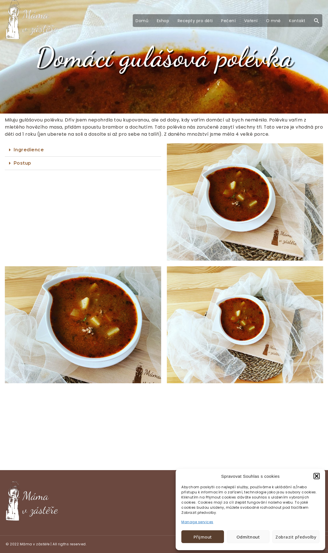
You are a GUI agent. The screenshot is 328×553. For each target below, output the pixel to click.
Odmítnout (248, 537)
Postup (22, 163)
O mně (273, 21)
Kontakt (297, 21)
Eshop (163, 21)
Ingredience (29, 149)
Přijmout (203, 537)
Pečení (228, 21)
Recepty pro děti (195, 21)
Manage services (197, 522)
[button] (316, 476)
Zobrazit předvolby (295, 537)
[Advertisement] (164, 428)
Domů (142, 21)
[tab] (83, 150)
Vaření (251, 21)
